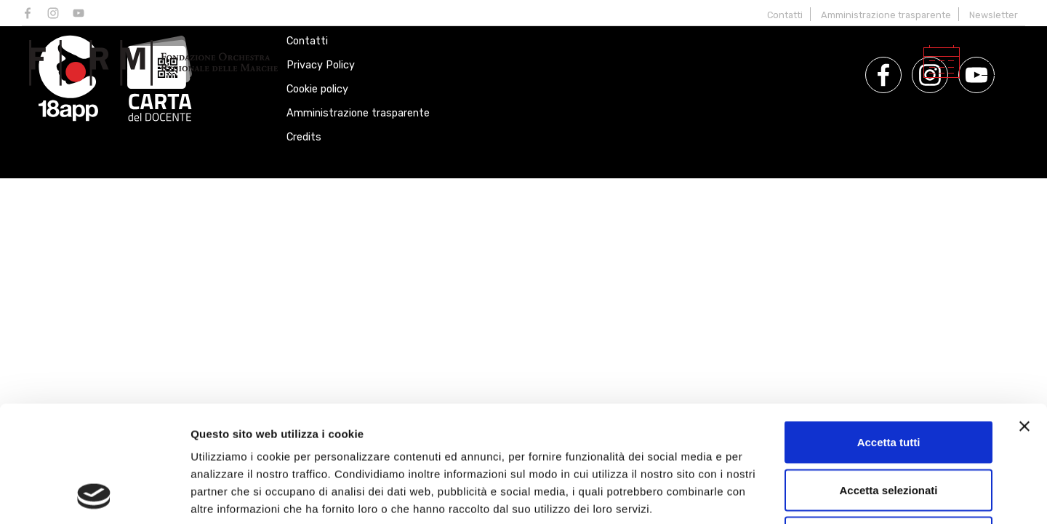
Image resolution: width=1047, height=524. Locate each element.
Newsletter (993, 14)
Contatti (785, 14)
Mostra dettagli (765, 495)
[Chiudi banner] (1024, 317)
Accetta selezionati (888, 381)
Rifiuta (889, 428)
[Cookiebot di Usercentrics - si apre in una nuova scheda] (94, 496)
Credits (303, 137)
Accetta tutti (888, 333)
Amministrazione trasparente (886, 14)
